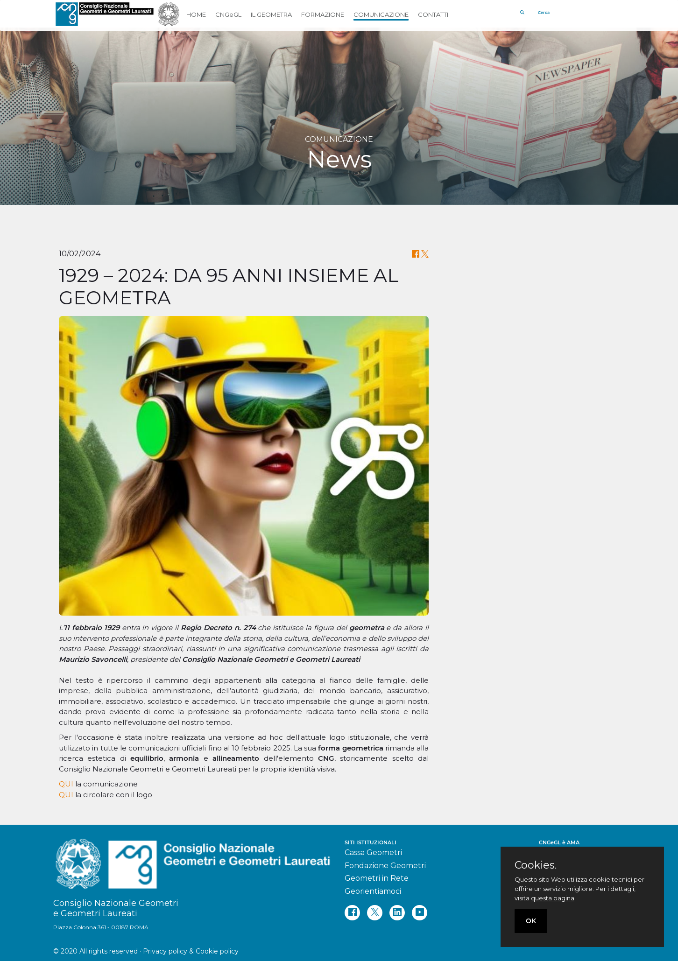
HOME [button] (196, 14)
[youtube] (419, 912)
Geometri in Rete (377, 878)
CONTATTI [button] (433, 14)
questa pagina (552, 898)
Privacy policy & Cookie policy (191, 951)
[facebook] (352, 912)
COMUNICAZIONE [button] (381, 14)
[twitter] (374, 912)
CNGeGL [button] (228, 14)
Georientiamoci (373, 891)
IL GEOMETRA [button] (271, 14)
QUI (66, 783)
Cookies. (536, 865)
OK (531, 921)
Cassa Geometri (373, 852)
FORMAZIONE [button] (322, 14)
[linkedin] (397, 912)
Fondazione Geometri (385, 865)
